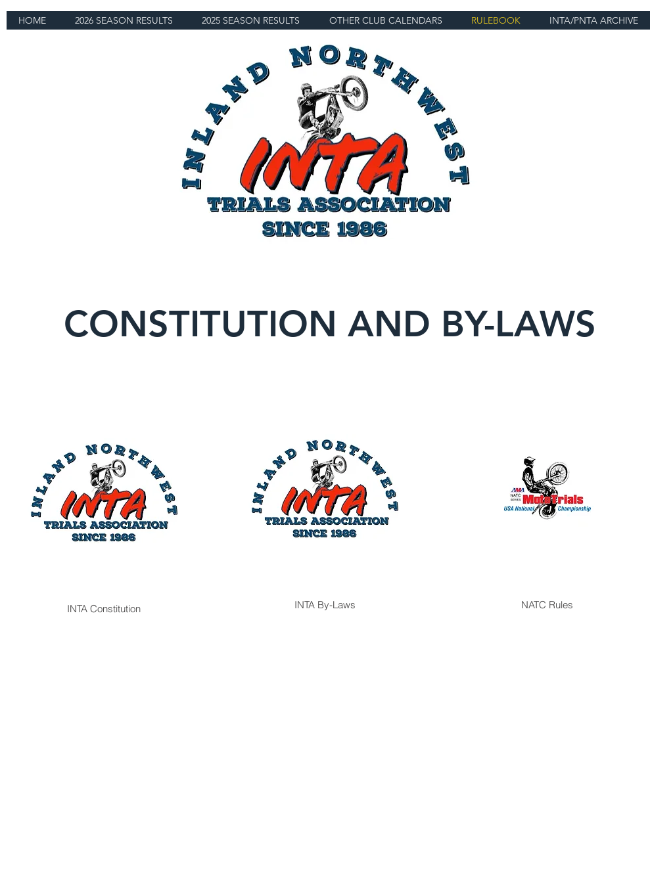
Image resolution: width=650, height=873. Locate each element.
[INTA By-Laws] (325, 496)
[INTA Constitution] (104, 500)
